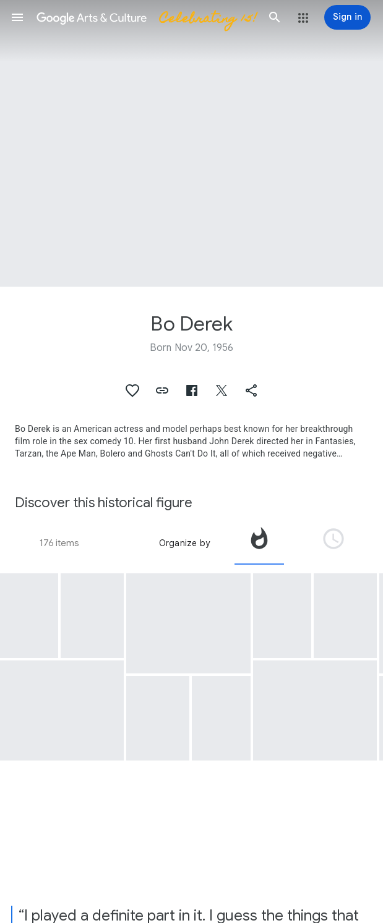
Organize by (184, 543)
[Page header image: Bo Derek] (191, 143)
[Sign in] (347, 17)
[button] (17, 17)
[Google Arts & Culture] (146, 17)
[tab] (259, 543)
